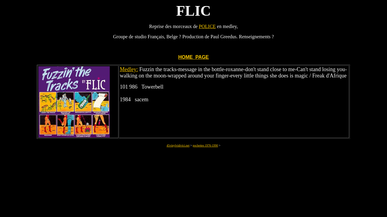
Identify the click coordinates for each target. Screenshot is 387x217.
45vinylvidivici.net (178, 145)
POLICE (207, 26)
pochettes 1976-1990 (205, 145)
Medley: (129, 69)
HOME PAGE (193, 57)
